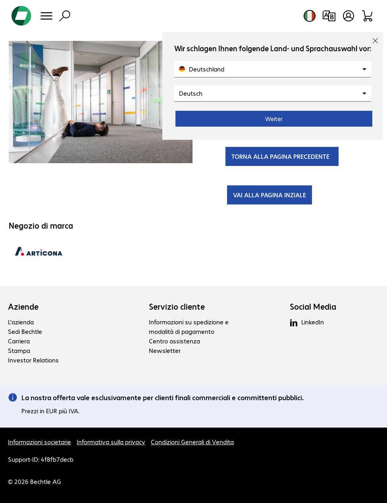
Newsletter (165, 350)
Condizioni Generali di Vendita (192, 441)
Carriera (19, 341)
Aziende (23, 306)
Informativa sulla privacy (111, 441)
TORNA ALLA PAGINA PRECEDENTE (282, 156)
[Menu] (46, 16)
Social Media (313, 306)
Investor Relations (33, 360)
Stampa (19, 350)
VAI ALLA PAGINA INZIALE (269, 195)
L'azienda (21, 322)
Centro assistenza (174, 341)
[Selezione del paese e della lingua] (310, 16)
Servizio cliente (177, 306)
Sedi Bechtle (25, 331)
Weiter (274, 119)
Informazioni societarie (39, 441)
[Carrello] (368, 16)
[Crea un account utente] (348, 16)
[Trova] (64, 16)
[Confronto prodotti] (329, 16)
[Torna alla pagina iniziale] (21, 16)
